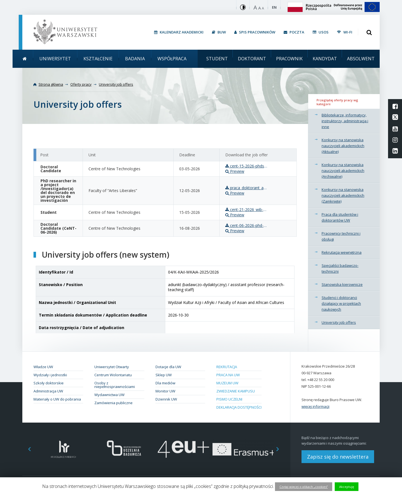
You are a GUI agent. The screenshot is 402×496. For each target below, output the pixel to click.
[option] (64, 449)
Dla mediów (165, 382)
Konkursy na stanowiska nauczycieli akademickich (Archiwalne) (343, 170)
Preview (234, 171)
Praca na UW (228, 374)
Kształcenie (98, 59)
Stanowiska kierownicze (342, 284)
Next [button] (280, 449)
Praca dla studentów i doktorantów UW (340, 217)
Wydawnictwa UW (109, 394)
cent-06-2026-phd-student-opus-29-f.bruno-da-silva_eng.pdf (246, 225)
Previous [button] (26, 449)
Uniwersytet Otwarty (111, 366)
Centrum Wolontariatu (113, 374)
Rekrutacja (226, 366)
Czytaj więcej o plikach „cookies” (303, 487)
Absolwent (361, 59)
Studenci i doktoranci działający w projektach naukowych (341, 303)
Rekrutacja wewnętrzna (342, 252)
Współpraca (171, 59)
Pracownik (289, 59)
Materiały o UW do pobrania (57, 399)
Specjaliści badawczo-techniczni (340, 268)
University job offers (339, 322)
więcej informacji (315, 406)
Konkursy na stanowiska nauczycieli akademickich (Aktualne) (343, 145)
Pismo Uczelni (229, 399)
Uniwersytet (55, 59)
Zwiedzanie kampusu (235, 391)
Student (217, 59)
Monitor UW (165, 391)
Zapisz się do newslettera (337, 456)
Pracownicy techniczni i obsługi (341, 236)
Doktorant (252, 59)
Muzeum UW (227, 382)
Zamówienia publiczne (113, 402)
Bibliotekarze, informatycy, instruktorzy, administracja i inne (345, 120)
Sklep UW (163, 374)
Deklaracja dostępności (239, 407)
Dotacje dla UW (168, 366)
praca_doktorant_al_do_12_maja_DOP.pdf (246, 187)
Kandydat (325, 59)
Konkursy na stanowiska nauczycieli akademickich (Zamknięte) (343, 195)
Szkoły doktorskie (49, 382)
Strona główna (51, 84)
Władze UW (43, 366)
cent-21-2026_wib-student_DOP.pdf (246, 209)
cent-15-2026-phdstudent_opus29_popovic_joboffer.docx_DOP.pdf (246, 166)
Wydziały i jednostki (50, 374)
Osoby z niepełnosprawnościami (114, 384)
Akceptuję (346, 487)
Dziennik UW (166, 399)
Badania (135, 59)
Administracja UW (48, 391)
